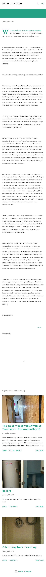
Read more (40, 450)
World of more (12, 3)
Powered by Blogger (23, 571)
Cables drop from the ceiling (19, 547)
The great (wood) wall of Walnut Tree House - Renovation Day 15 (21, 427)
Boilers (6, 490)
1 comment (13, 507)
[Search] (37, 3)
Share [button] (39, 327)
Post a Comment (15, 450)
